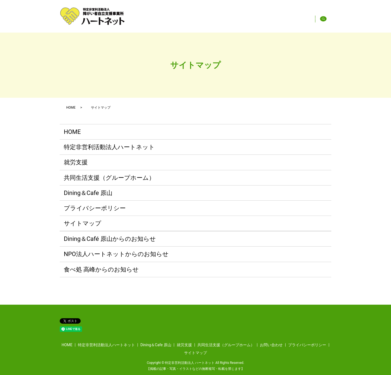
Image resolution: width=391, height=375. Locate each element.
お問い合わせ (271, 345)
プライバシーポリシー (95, 208)
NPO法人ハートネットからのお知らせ (116, 254)
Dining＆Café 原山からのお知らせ (110, 238)
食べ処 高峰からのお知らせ (101, 269)
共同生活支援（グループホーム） (109, 177)
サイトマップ (82, 223)
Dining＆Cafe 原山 (291, 20)
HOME (181, 20)
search (328, 20)
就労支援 (76, 162)
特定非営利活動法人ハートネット (230, 20)
